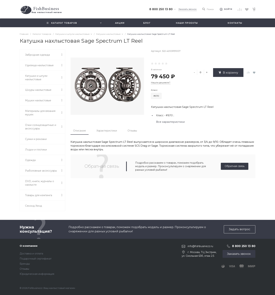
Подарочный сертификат (36, 258)
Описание (79, 130)
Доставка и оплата (31, 253)
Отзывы (132, 130)
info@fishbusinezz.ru (200, 246)
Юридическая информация (37, 274)
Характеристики (106, 130)
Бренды (25, 263)
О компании (29, 245)
